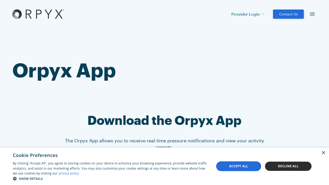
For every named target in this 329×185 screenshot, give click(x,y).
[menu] (312, 14)
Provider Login (247, 14)
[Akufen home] (38, 14)
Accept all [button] (238, 166)
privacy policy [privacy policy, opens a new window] (69, 173)
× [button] (323, 153)
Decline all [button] (288, 166)
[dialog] (164, 166)
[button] (110, 178)
